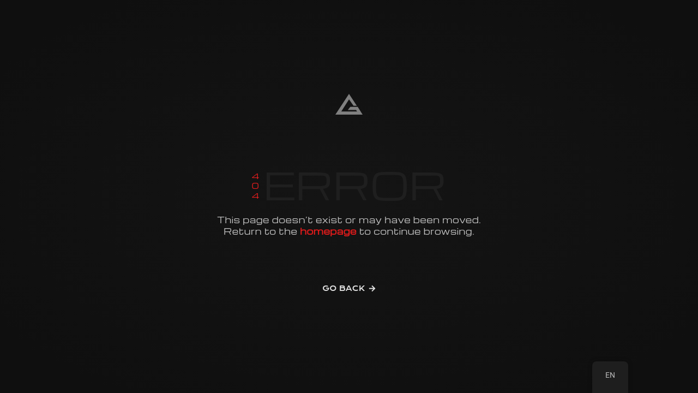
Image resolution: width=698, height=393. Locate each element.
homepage (328, 231)
